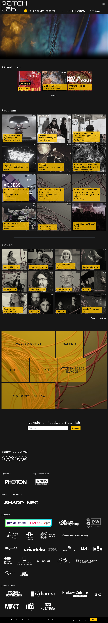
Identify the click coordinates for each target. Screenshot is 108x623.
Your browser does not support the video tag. (54, 36)
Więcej (54, 96)
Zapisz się (75, 404)
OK (93, 620)
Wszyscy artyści (98, 318)
